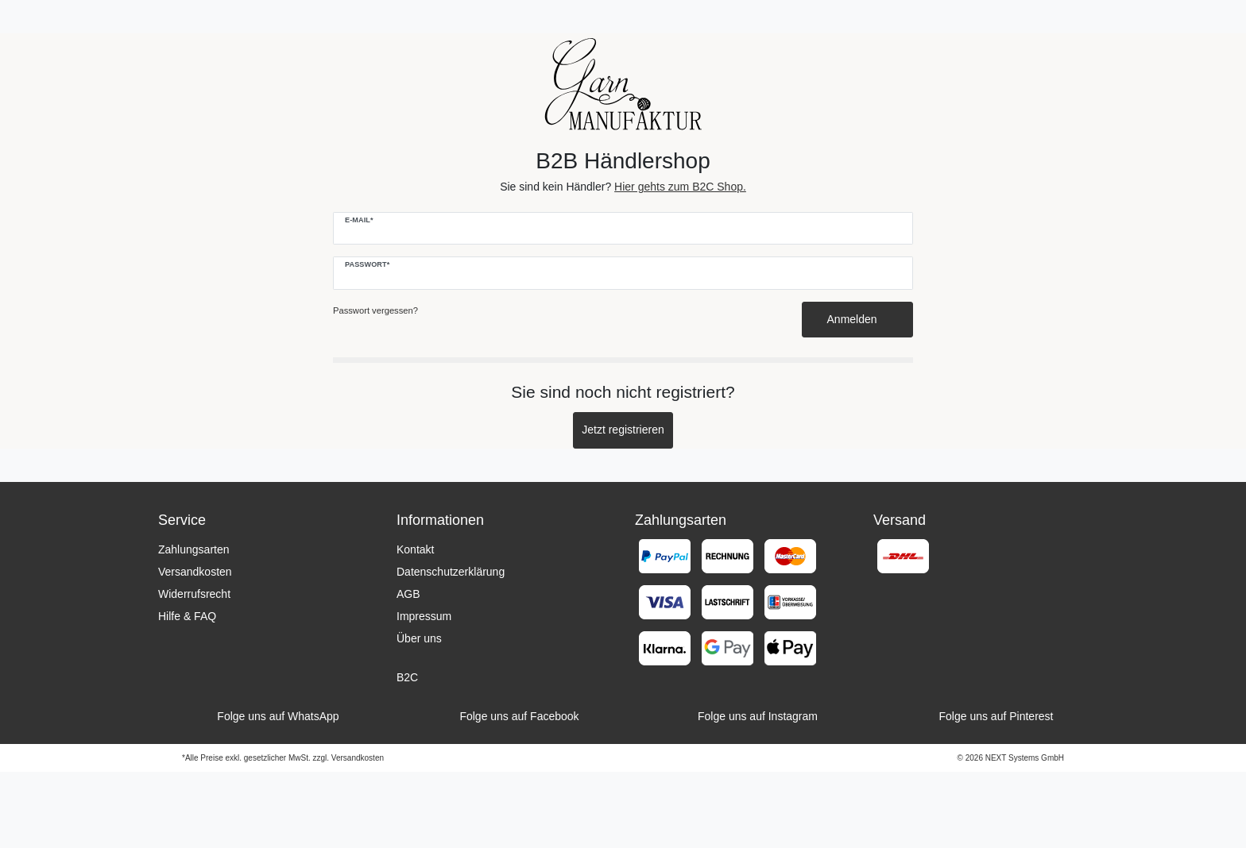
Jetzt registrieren (623, 429)
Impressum (424, 616)
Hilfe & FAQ (187, 616)
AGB (408, 594)
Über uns (419, 638)
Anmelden (857, 319)
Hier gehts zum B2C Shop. (680, 186)
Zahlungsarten (194, 549)
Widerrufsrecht (194, 594)
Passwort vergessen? (375, 310)
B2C (407, 677)
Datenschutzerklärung (451, 571)
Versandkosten (195, 571)
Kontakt (415, 549)
